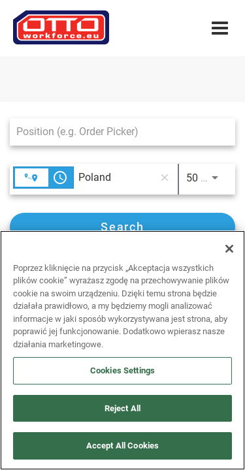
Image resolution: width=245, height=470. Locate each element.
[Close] (229, 248)
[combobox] (116, 132)
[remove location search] (164, 177)
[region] (122, 350)
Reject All (122, 408)
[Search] (122, 227)
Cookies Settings (122, 370)
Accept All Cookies (122, 445)
